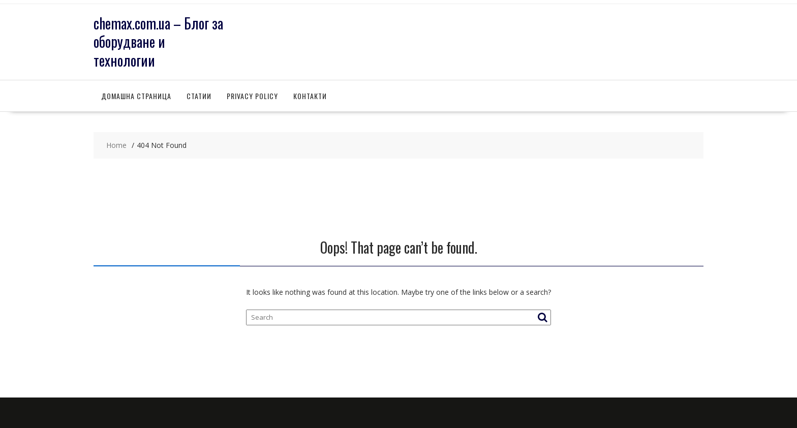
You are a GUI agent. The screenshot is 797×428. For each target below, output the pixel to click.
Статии (199, 95)
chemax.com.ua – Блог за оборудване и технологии (158, 42)
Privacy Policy (252, 95)
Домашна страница (136, 95)
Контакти (310, 95)
